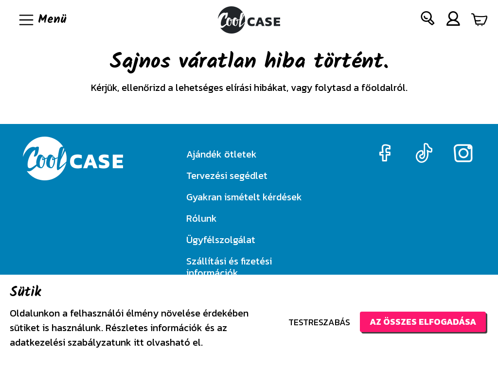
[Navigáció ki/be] (42, 20)
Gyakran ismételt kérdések (244, 197)
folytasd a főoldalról (360, 87)
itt (139, 342)
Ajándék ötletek (221, 154)
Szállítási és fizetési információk (229, 267)
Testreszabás (319, 322)
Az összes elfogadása (423, 321)
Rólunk (201, 218)
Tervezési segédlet (226, 175)
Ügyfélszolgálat (220, 239)
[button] (428, 20)
